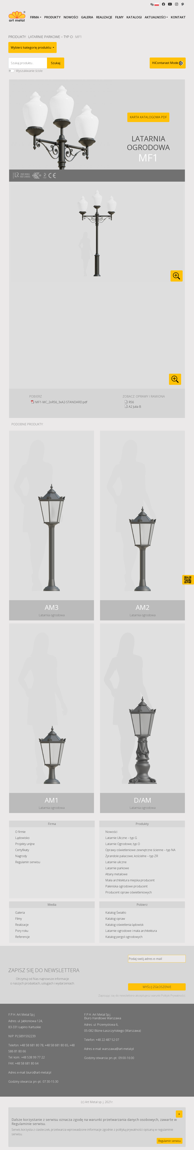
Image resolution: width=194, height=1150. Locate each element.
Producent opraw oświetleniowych (128, 892)
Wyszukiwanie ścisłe (29, 71)
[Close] (179, 1114)
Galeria (87, 17)
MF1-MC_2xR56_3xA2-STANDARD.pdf (61, 402)
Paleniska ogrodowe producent (126, 886)
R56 (131, 402)
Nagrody (21, 856)
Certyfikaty (22, 850)
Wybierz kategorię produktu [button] (31, 47)
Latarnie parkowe (117, 868)
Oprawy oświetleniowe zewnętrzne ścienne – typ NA (140, 850)
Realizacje (104, 17)
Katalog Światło (115, 912)
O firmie (20, 832)
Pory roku (21, 931)
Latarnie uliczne (116, 862)
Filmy (119, 17)
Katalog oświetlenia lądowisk (124, 925)
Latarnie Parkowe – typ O (50, 36)
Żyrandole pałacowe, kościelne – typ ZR (131, 856)
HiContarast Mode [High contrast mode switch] (167, 63)
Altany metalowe (116, 874)
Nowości (71, 17)
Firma (34, 17)
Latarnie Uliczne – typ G (121, 838)
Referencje (22, 937)
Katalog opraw (115, 919)
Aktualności (155, 17)
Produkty (52, 17)
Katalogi (134, 17)
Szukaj (55, 63)
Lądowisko (22, 838)
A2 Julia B (135, 407)
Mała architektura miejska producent (130, 880)
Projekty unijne (25, 844)
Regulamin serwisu (27, 862)
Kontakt (178, 17)
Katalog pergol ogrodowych (123, 937)
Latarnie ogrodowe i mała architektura (131, 931)
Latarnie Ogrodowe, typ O (122, 844)
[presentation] (157, 973)
